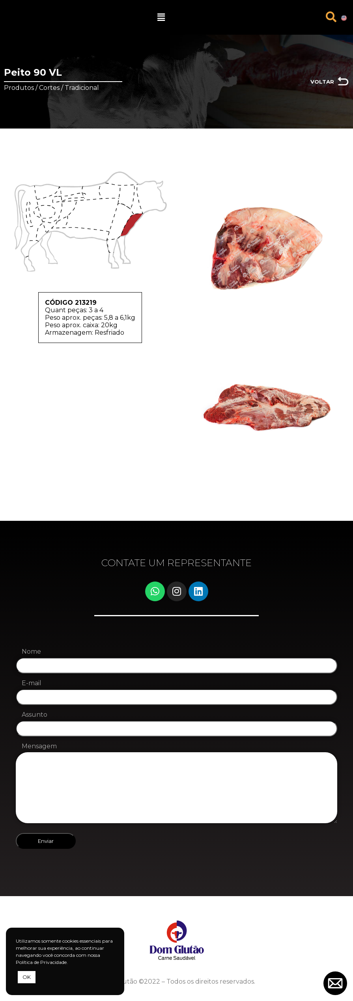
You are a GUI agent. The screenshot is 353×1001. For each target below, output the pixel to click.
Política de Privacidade (41, 962)
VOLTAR (322, 81)
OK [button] (26, 977)
